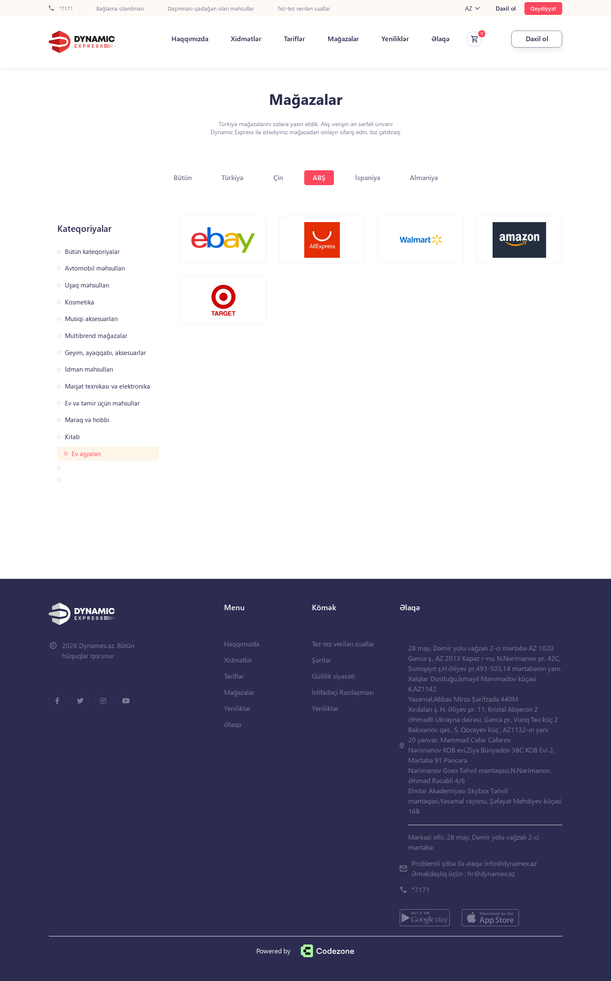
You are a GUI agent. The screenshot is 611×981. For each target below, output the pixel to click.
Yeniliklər (395, 38)
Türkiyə (232, 177)
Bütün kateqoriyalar (92, 252)
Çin (278, 177)
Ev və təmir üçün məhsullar (102, 403)
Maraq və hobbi (87, 420)
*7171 (61, 9)
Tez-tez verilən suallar (304, 9)
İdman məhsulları (89, 369)
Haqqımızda (189, 38)
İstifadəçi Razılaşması (343, 692)
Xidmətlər (246, 38)
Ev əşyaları (86, 454)
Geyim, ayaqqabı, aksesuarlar (105, 353)
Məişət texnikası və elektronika (107, 386)
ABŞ (319, 177)
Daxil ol (506, 8)
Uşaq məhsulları (87, 285)
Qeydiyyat (543, 8)
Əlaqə (441, 38)
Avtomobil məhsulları (95, 268)
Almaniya (424, 177)
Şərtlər (321, 659)
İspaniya (367, 177)
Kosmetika (79, 302)
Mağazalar (343, 38)
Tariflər (294, 38)
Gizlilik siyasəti (333, 675)
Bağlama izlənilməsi (120, 9)
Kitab (72, 437)
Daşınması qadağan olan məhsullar (211, 9)
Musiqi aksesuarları (91, 319)
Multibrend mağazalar (96, 336)
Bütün (183, 177)
